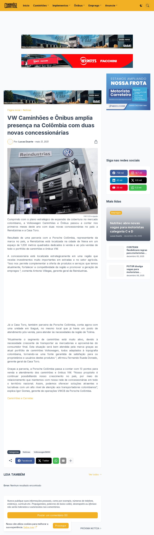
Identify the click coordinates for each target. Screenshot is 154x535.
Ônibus (78, 5)
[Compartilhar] (95, 141)
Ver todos (94, 474)
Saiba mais (28, 527)
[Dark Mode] (141, 5)
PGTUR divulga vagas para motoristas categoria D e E (135, 269)
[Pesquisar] (147, 5)
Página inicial (13, 110)
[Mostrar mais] (71, 461)
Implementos (60, 5)
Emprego (93, 5)
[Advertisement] (77, 23)
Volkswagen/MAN (42, 452)
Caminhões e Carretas (20, 398)
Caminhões (40, 5)
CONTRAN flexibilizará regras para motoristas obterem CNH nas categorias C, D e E (137, 250)
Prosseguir (60, 525)
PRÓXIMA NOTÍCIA (89, 528)
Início (26, 5)
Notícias (27, 110)
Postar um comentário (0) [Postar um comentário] (52, 515)
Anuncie (110, 5)
